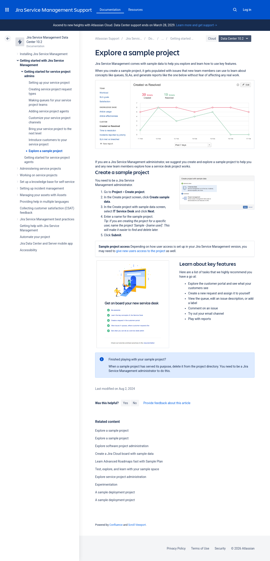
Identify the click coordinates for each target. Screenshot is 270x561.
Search (234, 9)
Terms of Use (200, 548)
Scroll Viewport (137, 524)
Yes (125, 403)
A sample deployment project (115, 492)
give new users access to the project (140, 251)
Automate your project (35, 237)
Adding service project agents (49, 111)
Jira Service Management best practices (47, 219)
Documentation (110, 9)
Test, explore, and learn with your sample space (127, 469)
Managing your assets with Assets (43, 195)
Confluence (116, 524)
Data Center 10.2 (235, 38)
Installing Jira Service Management (44, 54)
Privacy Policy (176, 548)
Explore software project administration (121, 446)
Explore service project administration (120, 477)
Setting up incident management (42, 188)
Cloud (212, 38)
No (135, 403)
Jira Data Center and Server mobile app (46, 243)
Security (220, 548)
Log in (247, 9)
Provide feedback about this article (166, 403)
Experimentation (106, 484)
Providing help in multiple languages (44, 201)
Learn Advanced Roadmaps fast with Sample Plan (129, 461)
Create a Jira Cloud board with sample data (124, 453)
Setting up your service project (49, 82)
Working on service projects (38, 175)
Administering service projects (40, 168)
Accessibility (28, 250)
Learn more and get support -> (196, 25)
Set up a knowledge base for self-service (47, 182)
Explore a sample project (45, 151)
